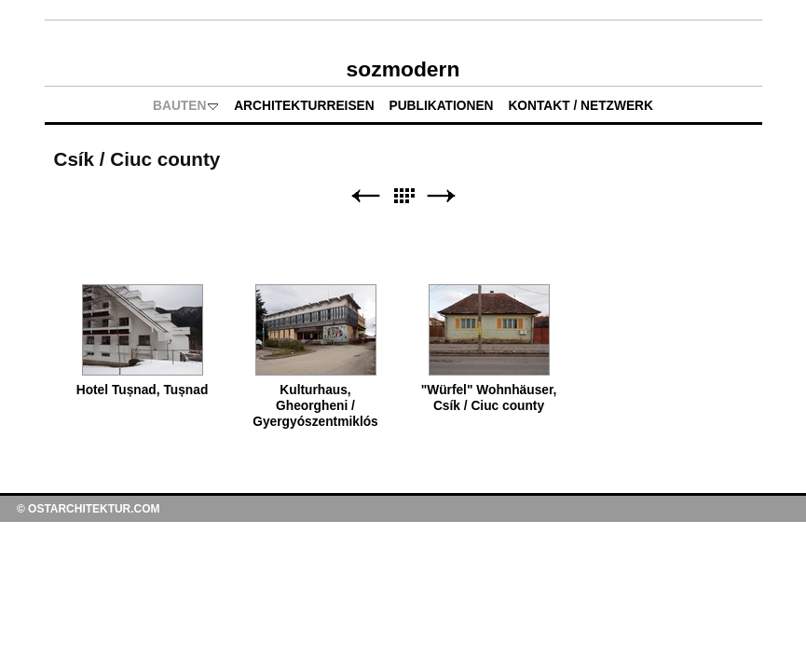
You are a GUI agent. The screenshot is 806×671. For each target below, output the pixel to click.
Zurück (365, 196)
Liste (403, 196)
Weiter (442, 196)
